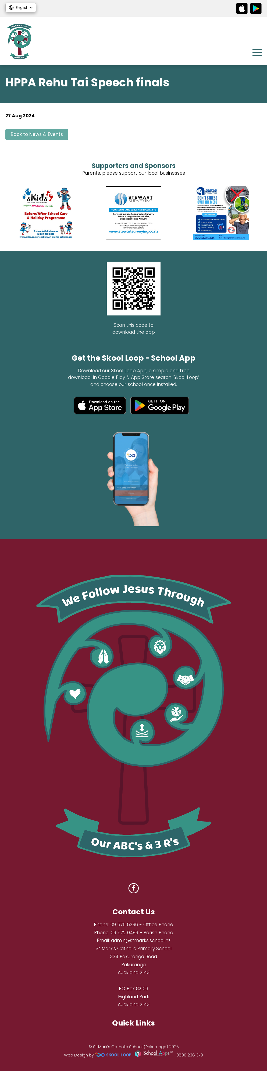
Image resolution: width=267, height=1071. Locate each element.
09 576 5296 (124, 924)
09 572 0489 (124, 932)
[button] (21, 7)
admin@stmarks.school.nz (140, 940)
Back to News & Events (37, 134)
